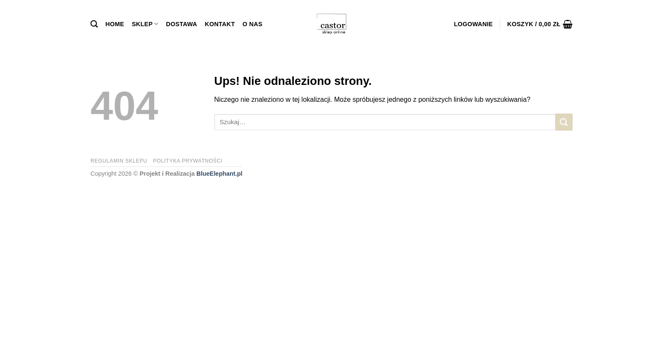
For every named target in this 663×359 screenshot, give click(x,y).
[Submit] (564, 122)
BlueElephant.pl (220, 173)
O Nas (253, 24)
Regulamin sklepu (118, 161)
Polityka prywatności (187, 161)
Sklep (145, 24)
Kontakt (220, 24)
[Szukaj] (94, 24)
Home (114, 24)
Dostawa (181, 24)
